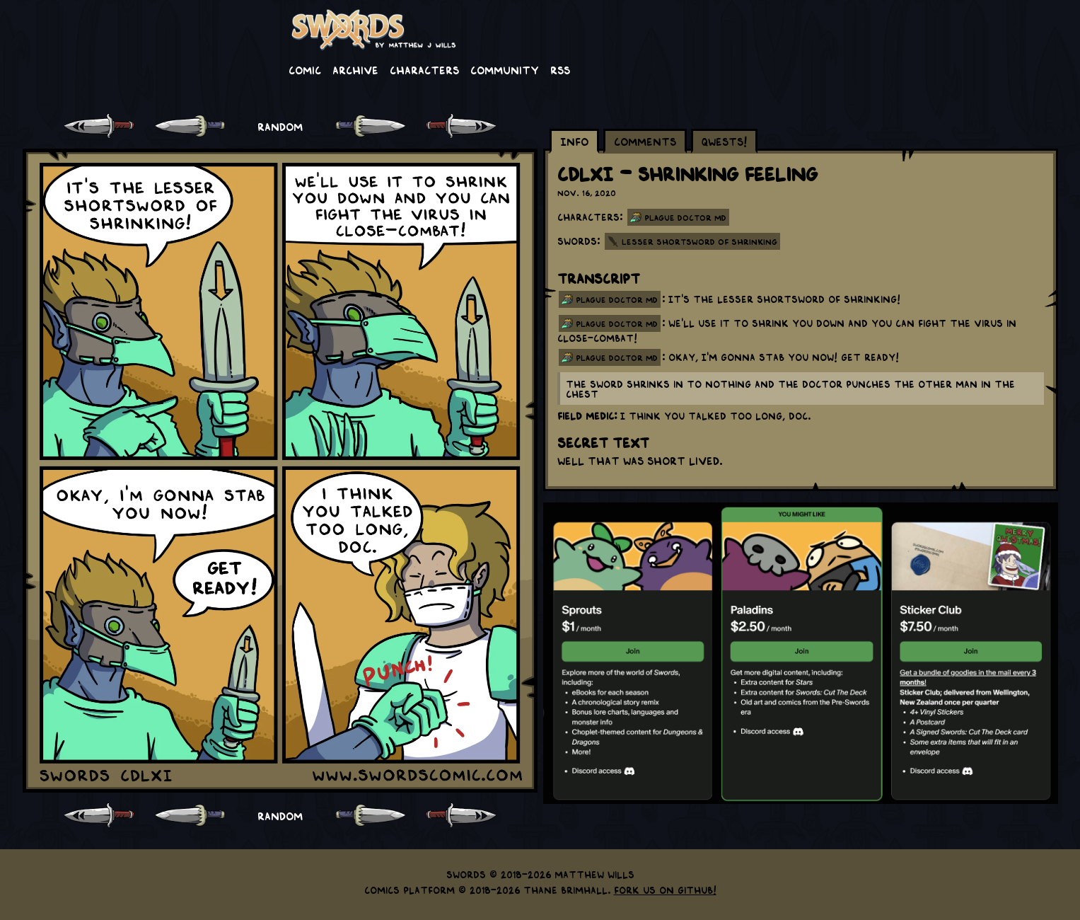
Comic (305, 69)
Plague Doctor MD (685, 217)
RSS (560, 69)
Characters (424, 69)
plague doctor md (617, 299)
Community (504, 69)
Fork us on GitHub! (665, 890)
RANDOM (280, 126)
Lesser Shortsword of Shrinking (699, 241)
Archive (355, 69)
